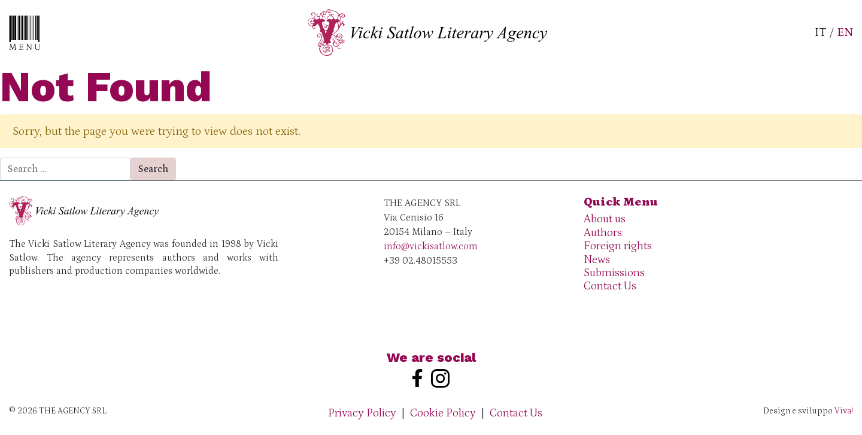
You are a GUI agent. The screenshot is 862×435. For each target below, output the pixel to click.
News (597, 259)
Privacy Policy (362, 413)
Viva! (843, 411)
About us (605, 219)
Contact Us (610, 286)
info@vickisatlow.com (431, 246)
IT (820, 32)
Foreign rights (618, 246)
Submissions (614, 273)
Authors (603, 232)
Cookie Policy (443, 413)
